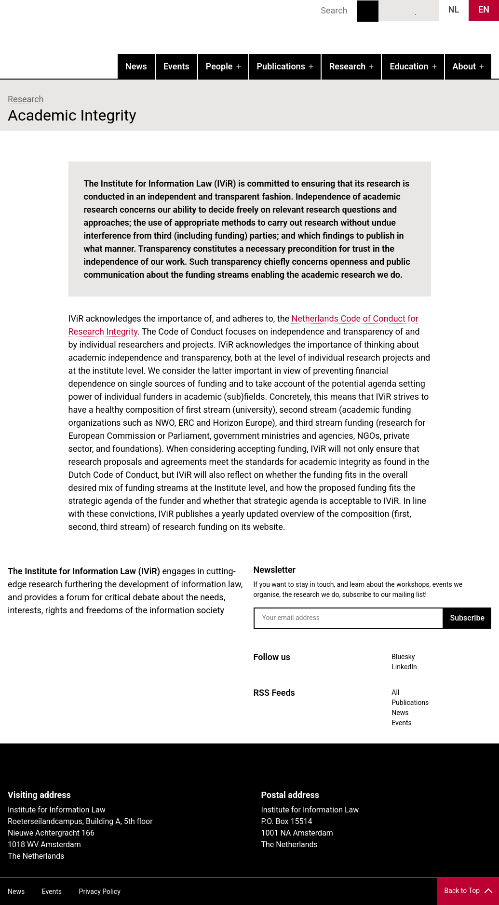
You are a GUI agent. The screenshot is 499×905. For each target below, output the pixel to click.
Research (347, 66)
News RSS (426, 10)
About (464, 66)
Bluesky (391, 10)
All (395, 692)
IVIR (123, 27)
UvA (119, 766)
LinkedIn (409, 10)
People (219, 66)
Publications (281, 66)
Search (367, 11)
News (136, 66)
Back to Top (462, 890)
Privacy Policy (100, 891)
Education (409, 66)
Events (176, 66)
